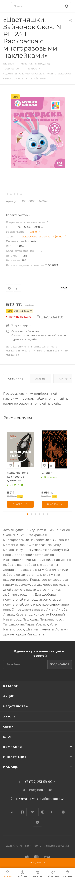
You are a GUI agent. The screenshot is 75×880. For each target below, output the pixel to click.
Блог (7, 736)
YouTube (53, 812)
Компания (12, 746)
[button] (28, 514)
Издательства (15, 706)
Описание (15, 378)
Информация (15, 757)
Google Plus (63, 812)
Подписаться (59, 664)
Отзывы (40, 378)
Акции (9, 696)
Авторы (9, 716)
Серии (8, 726)
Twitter (32, 812)
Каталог (10, 686)
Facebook (22, 812)
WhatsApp (37, 822)
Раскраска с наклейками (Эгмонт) (43, 236)
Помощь (10, 767)
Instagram (42, 812)
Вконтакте (12, 812)
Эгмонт (35, 231)
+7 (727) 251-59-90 (38, 781)
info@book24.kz (40, 790)
